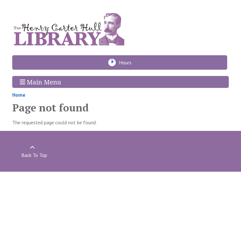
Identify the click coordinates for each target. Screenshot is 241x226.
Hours (127, 62)
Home (18, 95)
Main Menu (40, 82)
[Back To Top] (32, 151)
